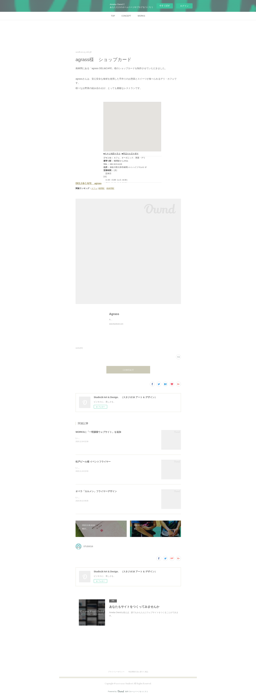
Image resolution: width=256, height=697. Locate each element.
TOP (113, 16)
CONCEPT (126, 16)
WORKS (141, 16)
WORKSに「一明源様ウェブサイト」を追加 (98, 432)
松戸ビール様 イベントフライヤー (93, 461)
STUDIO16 (88, 546)
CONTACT (128, 369)
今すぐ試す (164, 5)
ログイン (184, 6)
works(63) (79, 348)
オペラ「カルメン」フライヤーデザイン (96, 491)
